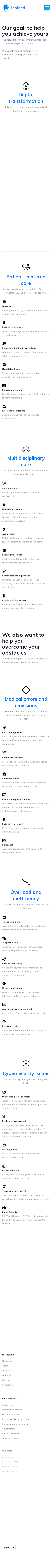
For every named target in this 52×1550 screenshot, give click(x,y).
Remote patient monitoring (15, 1424)
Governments (8, 1429)
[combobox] (9, 1547)
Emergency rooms (11, 1438)
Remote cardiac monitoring (15, 1419)
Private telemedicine (12, 1433)
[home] (13, 8)
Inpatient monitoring (12, 1410)
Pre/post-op (8, 1405)
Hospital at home (10, 1414)
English (7, 1547)
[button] (47, 7)
